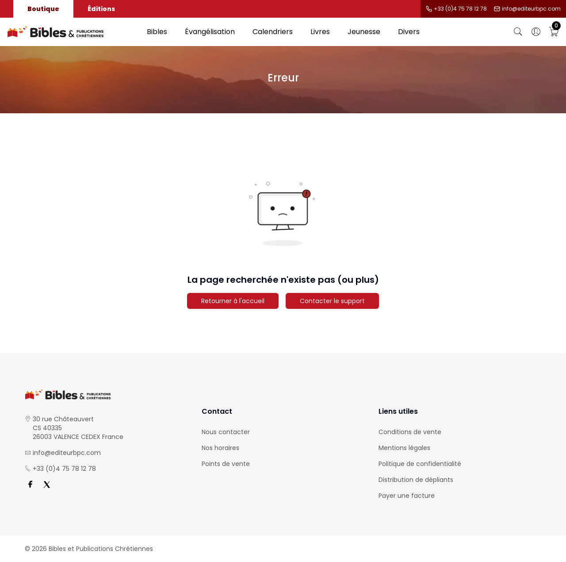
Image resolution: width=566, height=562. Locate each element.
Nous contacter (226, 431)
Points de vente (226, 463)
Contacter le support (332, 300)
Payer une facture (407, 495)
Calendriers (272, 32)
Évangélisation (210, 32)
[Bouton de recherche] (518, 32)
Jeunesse (364, 32)
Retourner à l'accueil (232, 300)
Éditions (101, 8)
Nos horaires (220, 447)
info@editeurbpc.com (531, 8)
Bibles (157, 32)
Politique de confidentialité (420, 463)
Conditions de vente (410, 431)
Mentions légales (404, 447)
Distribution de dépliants (416, 479)
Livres (320, 32)
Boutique (43, 8)
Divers (409, 32)
